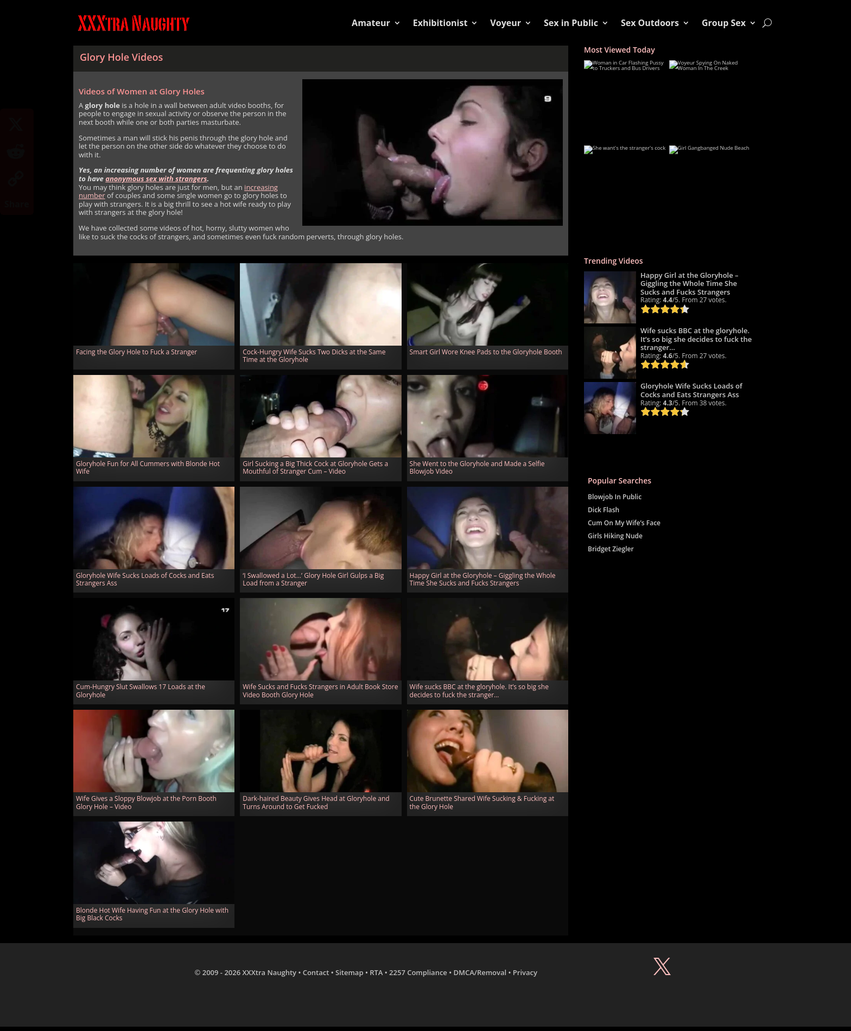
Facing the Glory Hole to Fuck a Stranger (136, 352)
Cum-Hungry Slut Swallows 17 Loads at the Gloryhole (140, 690)
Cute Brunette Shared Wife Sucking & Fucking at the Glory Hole (482, 802)
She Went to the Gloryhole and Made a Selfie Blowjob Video (477, 467)
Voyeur (505, 23)
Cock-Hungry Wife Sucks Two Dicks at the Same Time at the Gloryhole (314, 355)
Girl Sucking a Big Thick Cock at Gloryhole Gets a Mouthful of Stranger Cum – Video (315, 467)
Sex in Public (571, 23)
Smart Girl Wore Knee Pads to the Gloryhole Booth (486, 352)
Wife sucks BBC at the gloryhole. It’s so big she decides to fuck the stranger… (479, 690)
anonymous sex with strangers (156, 178)
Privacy (525, 972)
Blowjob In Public (615, 496)
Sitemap (349, 972)
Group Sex (724, 23)
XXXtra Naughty (270, 972)
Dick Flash (603, 509)
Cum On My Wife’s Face (624, 522)
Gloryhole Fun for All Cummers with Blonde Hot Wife (148, 467)
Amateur (371, 23)
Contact (316, 972)
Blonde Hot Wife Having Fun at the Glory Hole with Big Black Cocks (152, 914)
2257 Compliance (418, 972)
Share (16, 204)
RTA (376, 972)
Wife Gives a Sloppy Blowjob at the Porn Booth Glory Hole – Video (146, 802)
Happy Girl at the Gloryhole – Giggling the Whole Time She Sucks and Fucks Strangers (483, 579)
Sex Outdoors (650, 23)
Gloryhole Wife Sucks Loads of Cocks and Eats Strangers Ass (145, 579)
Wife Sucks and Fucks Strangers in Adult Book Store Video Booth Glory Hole (320, 690)
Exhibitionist (440, 23)
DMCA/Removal (480, 972)
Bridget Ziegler (611, 548)
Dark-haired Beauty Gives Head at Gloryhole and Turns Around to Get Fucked (316, 802)
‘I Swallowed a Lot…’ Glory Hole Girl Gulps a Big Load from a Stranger (313, 579)
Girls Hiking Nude (615, 535)
